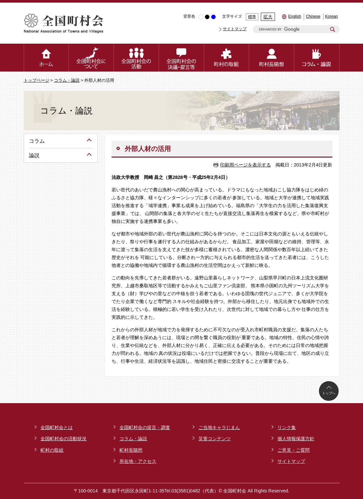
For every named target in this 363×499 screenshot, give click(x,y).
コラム (37, 141)
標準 (252, 16)
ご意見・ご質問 (293, 450)
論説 (34, 155)
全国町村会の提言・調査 (144, 427)
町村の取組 (52, 450)
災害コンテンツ (214, 438)
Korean (331, 16)
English (294, 16)
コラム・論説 (67, 80)
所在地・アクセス (137, 461)
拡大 (267, 16)
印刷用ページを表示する (245, 164)
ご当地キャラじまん (219, 427)
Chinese (313, 16)
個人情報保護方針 (295, 438)
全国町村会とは (56, 427)
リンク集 (286, 427)
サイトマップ (234, 29)
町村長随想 (131, 450)
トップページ (36, 80)
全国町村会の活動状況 (63, 438)
